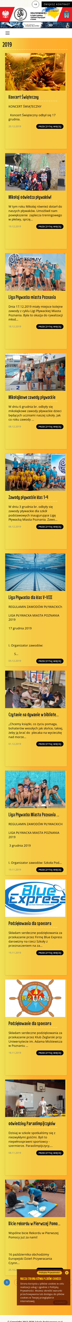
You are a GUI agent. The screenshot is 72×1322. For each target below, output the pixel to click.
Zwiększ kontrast (57, 4)
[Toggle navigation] (7, 33)
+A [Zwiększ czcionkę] (35, 4)
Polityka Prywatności (49, 1272)
